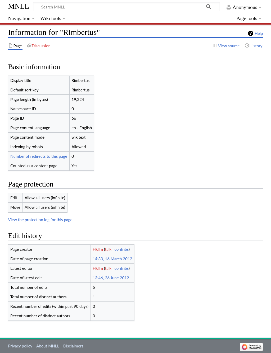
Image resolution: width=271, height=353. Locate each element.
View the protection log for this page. (40, 219)
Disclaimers (73, 345)
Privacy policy (20, 345)
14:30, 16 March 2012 (112, 258)
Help (259, 33)
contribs (122, 249)
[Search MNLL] (126, 6)
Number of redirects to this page (38, 156)
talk (108, 249)
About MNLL (47, 345)
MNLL (18, 6)
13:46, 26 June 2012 (111, 277)
